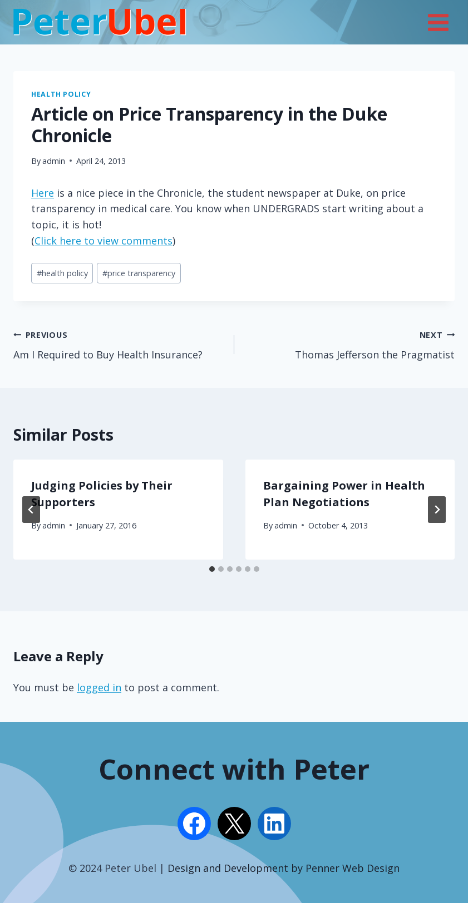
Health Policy (61, 94)
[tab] (212, 569)
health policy (62, 273)
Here (42, 192)
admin (53, 161)
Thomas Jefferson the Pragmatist (349, 344)
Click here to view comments (104, 240)
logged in (99, 687)
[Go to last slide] (31, 509)
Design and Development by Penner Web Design (284, 868)
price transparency (138, 273)
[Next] (437, 509)
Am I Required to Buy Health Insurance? (118, 344)
